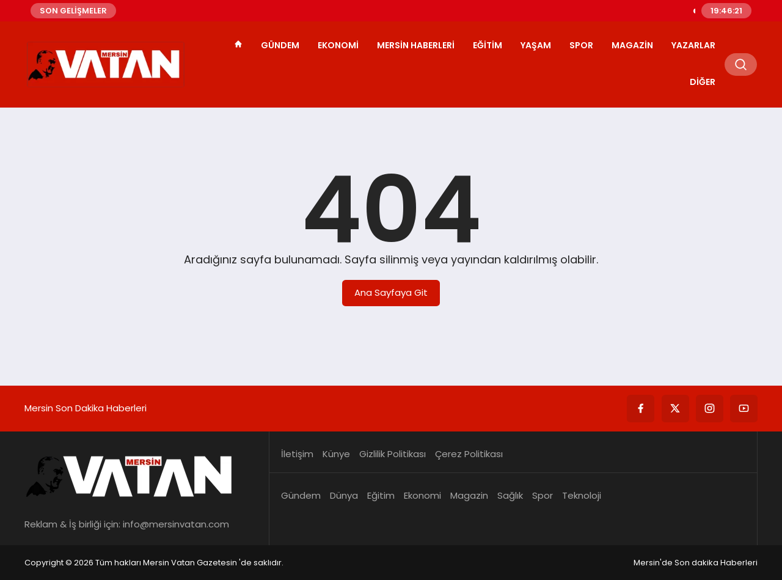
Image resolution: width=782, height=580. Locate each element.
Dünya (344, 495)
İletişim (297, 453)
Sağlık (510, 495)
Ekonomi (338, 45)
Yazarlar (693, 45)
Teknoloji (581, 495)
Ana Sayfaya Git (391, 292)
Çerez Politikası (469, 453)
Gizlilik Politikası (392, 453)
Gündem (280, 45)
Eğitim (487, 45)
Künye (336, 453)
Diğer (702, 82)
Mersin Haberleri (416, 45)
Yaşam (536, 45)
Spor (581, 45)
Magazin (632, 45)
